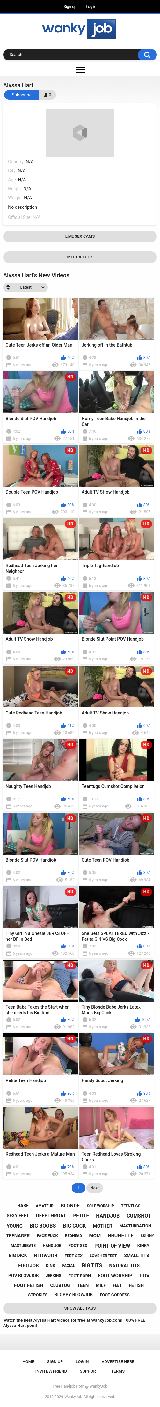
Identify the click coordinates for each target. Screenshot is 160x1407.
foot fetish (28, 1285)
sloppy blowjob (74, 1294)
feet (117, 1285)
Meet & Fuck (80, 257)
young (15, 1226)
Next (94, 1187)
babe (23, 1205)
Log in (91, 6)
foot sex (78, 1245)
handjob (108, 1216)
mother (103, 1226)
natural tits (124, 1265)
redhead (73, 1236)
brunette (120, 1236)
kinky (143, 1245)
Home (28, 1361)
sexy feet (18, 1215)
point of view (112, 1246)
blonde (70, 1206)
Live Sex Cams (80, 236)
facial (68, 1265)
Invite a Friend (51, 1371)
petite (81, 1216)
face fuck (47, 1235)
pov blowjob (23, 1275)
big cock (74, 1226)
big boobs (43, 1226)
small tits (136, 1255)
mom (95, 1236)
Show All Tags (80, 1308)
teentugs (130, 1206)
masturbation (135, 1225)
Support (89, 1371)
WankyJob (73, 1397)
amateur (45, 1206)
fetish (136, 1285)
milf (101, 1285)
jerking (54, 1275)
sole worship (100, 1206)
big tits (92, 1266)
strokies (37, 1294)
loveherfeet (103, 1255)
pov (144, 1276)
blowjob (46, 1256)
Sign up (70, 6)
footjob (28, 1266)
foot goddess (115, 1294)
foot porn (80, 1275)
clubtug (60, 1285)
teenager (18, 1236)
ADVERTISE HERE (118, 1361)
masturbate (23, 1245)
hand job (52, 1245)
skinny (147, 1236)
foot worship (115, 1275)
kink (50, 1265)
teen (83, 1285)
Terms (118, 1371)
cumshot (139, 1216)
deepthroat (51, 1216)
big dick (18, 1255)
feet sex (74, 1255)
